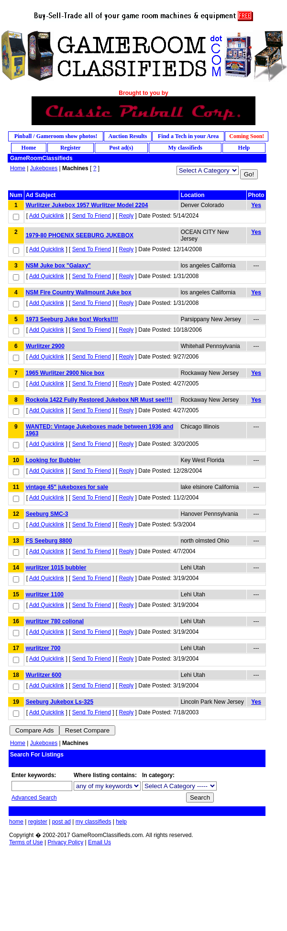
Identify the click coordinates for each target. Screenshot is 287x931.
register (37, 821)
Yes (256, 205)
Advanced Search (34, 797)
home (16, 821)
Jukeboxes (43, 168)
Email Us (99, 842)
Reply (126, 215)
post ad (61, 821)
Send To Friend (91, 215)
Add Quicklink (46, 215)
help (121, 821)
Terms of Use (26, 842)
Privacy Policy (65, 842)
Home (17, 168)
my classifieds (93, 821)
